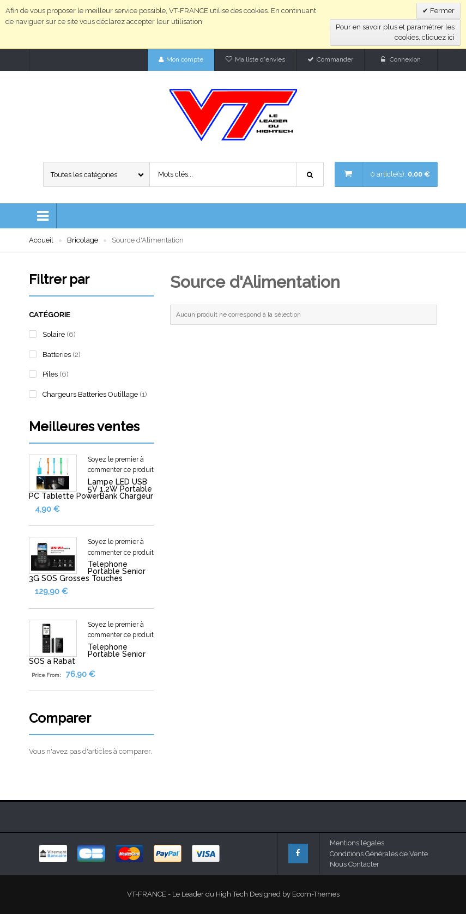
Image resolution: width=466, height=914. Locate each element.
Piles (50, 374)
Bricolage (82, 240)
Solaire (54, 334)
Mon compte (184, 59)
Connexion (405, 59)
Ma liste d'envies (260, 59)
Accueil (41, 240)
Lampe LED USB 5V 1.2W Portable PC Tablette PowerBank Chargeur (91, 488)
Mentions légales (357, 843)
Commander (335, 59)
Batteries (57, 354)
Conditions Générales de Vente (379, 854)
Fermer (441, 11)
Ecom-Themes (316, 894)
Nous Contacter (354, 864)
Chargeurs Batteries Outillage (90, 394)
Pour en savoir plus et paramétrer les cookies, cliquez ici (395, 32)
